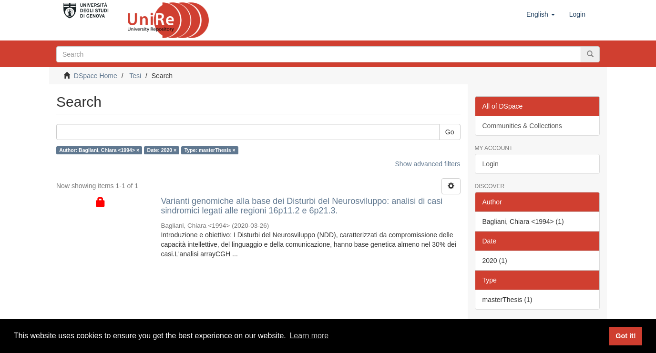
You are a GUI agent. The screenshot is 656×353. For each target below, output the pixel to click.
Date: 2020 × (162, 150)
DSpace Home (95, 76)
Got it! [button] (625, 336)
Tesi (135, 76)
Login (490, 164)
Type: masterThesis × (210, 150)
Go (449, 132)
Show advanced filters (428, 164)
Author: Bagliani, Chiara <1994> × (99, 150)
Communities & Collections (522, 126)
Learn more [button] (308, 336)
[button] (540, 14)
